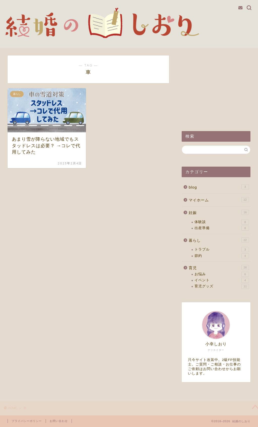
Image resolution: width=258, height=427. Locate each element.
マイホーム (219, 199)
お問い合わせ (59, 420)
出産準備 (222, 228)
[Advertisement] (216, 86)
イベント (222, 280)
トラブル (222, 249)
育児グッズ (222, 286)
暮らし (219, 239)
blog (219, 186)
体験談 (222, 222)
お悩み (222, 274)
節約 (222, 255)
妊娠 (219, 212)
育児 (219, 267)
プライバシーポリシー (27, 420)
